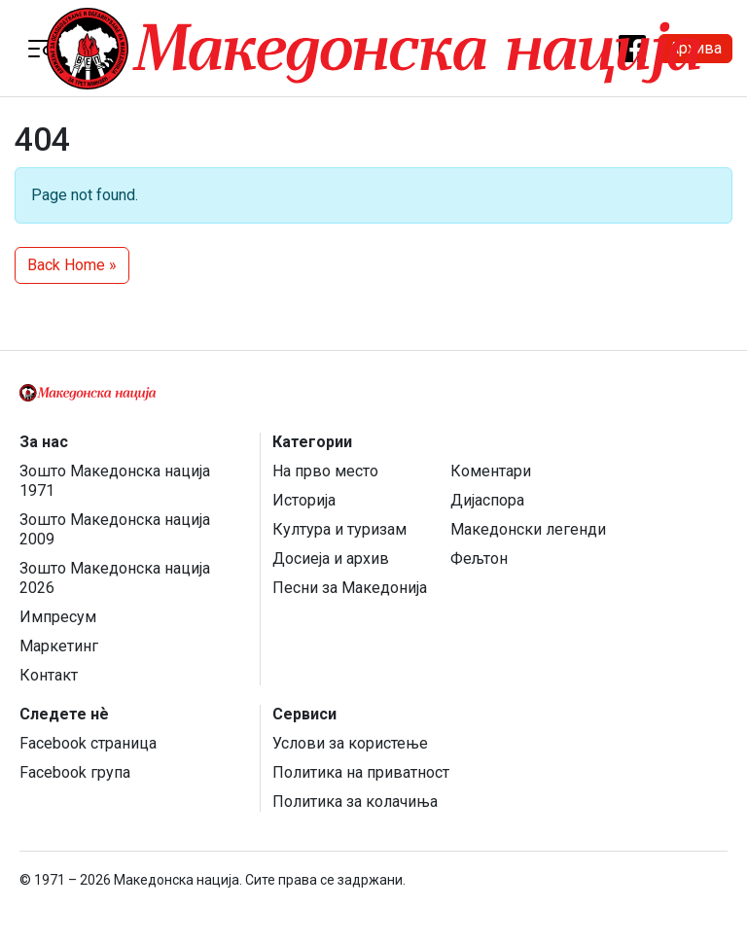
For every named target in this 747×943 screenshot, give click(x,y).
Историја (304, 500)
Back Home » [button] (72, 265)
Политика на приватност (360, 772)
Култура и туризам (339, 529)
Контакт (48, 675)
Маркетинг (58, 646)
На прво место (325, 471)
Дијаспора (487, 500)
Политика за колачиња (355, 801)
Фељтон (479, 558)
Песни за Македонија (349, 587)
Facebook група (74, 772)
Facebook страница (88, 743)
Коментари (490, 471)
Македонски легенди (528, 529)
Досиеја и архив (330, 558)
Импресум (57, 617)
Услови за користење (350, 743)
